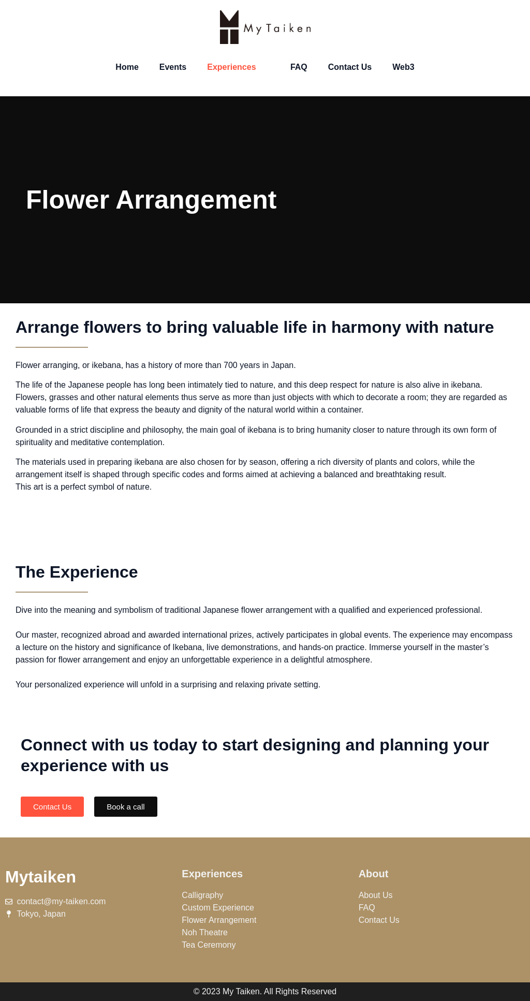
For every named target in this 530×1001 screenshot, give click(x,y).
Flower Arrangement (219, 920)
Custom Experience (218, 907)
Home (126, 67)
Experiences (238, 67)
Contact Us (350, 67)
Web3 (403, 67)
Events (172, 67)
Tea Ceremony (208, 944)
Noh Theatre (205, 932)
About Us (376, 895)
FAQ (298, 67)
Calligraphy (202, 895)
